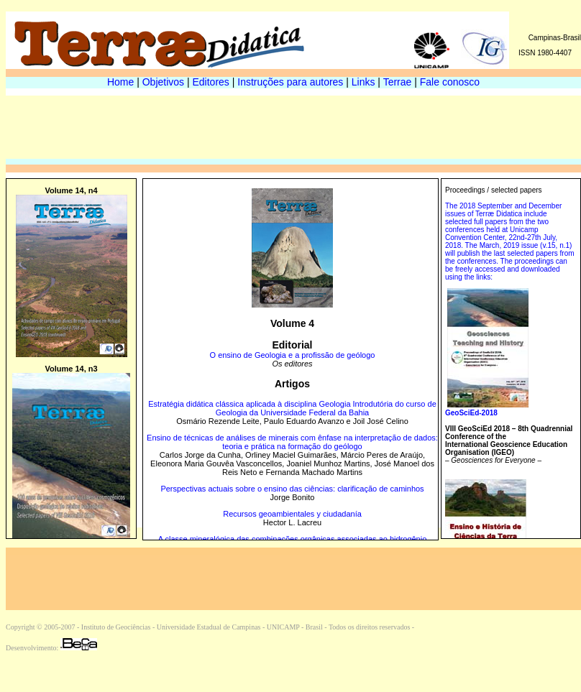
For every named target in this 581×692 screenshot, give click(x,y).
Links (363, 82)
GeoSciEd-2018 (471, 413)
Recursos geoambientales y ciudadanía (292, 513)
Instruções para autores (290, 82)
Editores (211, 82)
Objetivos (163, 82)
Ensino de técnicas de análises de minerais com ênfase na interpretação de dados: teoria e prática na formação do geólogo (292, 442)
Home (120, 82)
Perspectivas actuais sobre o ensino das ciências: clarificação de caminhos (292, 488)
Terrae (397, 82)
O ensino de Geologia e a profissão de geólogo (292, 355)
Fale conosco (450, 82)
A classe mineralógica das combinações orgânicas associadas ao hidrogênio (292, 539)
